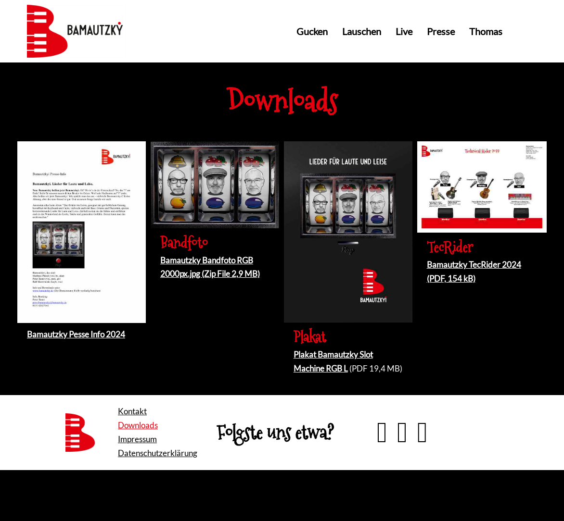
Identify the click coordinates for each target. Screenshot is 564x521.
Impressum (137, 439)
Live (404, 31)
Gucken (312, 31)
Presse (441, 31)
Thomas (485, 31)
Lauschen (361, 31)
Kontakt (132, 411)
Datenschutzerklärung (157, 453)
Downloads (138, 425)
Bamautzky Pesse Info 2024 (76, 334)
